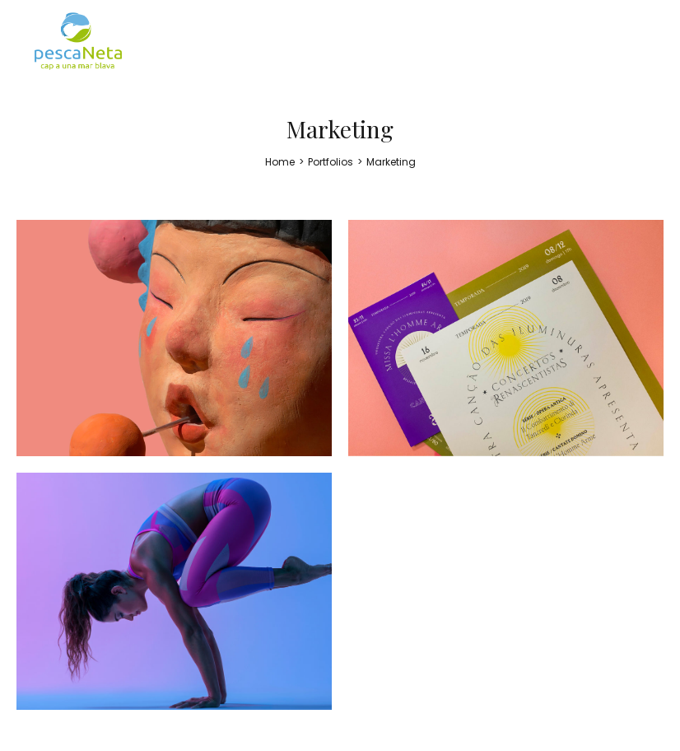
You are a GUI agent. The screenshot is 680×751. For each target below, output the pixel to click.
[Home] (280, 162)
